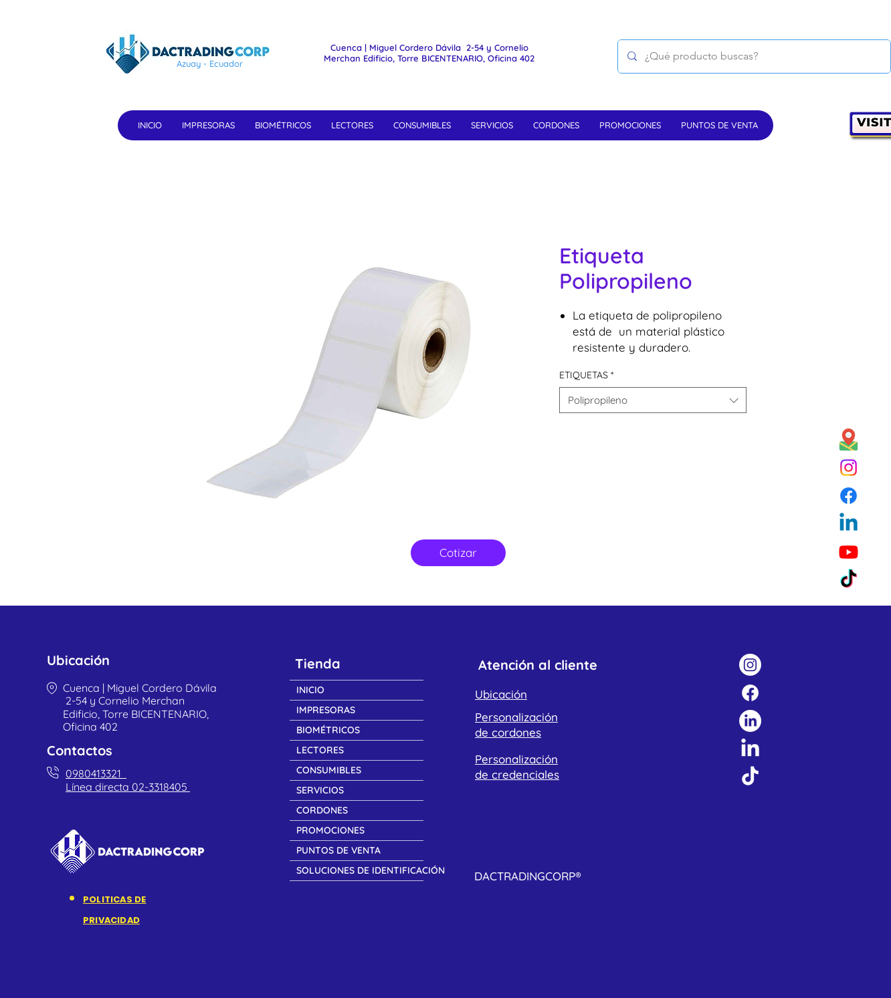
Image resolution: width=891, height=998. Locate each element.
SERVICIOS (320, 790)
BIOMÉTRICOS (328, 730)
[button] (208, 125)
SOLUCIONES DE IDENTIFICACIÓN (359, 870)
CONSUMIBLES (328, 770)
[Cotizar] (458, 552)
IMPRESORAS (325, 710)
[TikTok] (848, 580)
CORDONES (322, 810)
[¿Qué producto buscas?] (753, 56)
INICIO (310, 690)
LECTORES (320, 750)
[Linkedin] (848, 524)
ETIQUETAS (586, 375)
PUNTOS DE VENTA (338, 850)
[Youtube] (848, 552)
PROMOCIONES (330, 830)
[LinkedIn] (750, 721)
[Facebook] (848, 496)
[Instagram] (848, 468)
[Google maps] (848, 439)
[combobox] (653, 400)
